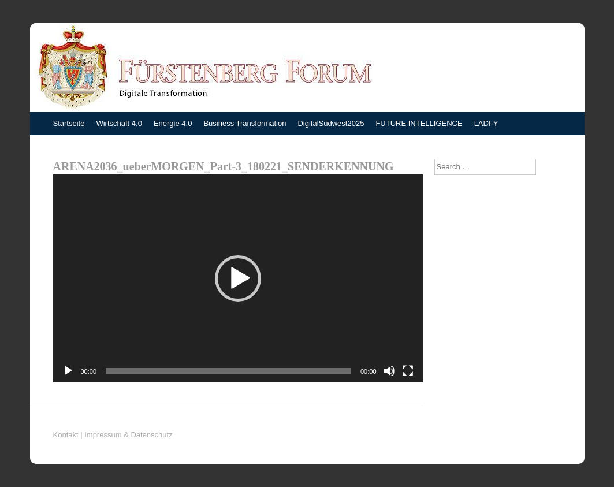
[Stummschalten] (389, 371)
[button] (238, 278)
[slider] (228, 371)
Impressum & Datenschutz (128, 434)
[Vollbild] (408, 371)
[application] (238, 278)
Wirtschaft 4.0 (119, 123)
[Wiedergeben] (68, 371)
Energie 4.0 (173, 123)
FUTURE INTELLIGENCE (418, 123)
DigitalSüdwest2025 (330, 123)
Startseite (69, 123)
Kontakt (66, 434)
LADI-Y (486, 123)
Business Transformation (244, 123)
